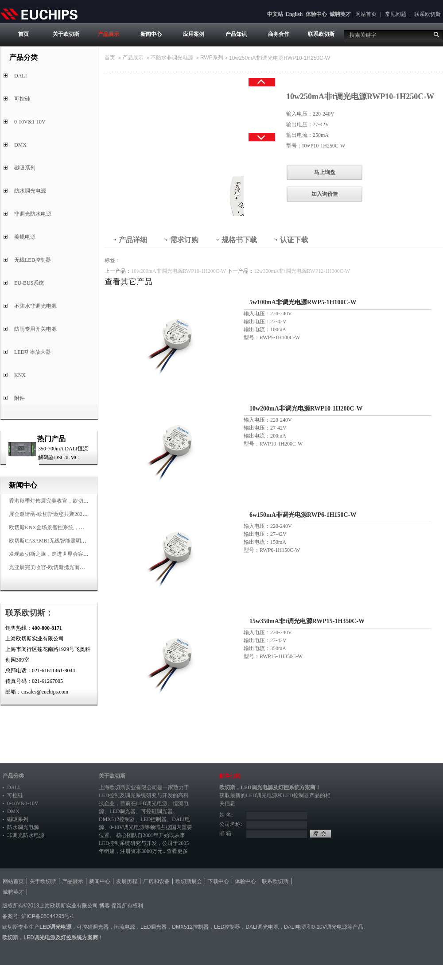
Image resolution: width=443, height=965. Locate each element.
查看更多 (177, 851)
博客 (104, 906)
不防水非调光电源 (35, 306)
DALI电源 (295, 927)
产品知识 (236, 34)
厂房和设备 (156, 881)
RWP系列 (211, 57)
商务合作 (278, 34)
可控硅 (22, 99)
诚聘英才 (340, 14)
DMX (20, 145)
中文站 (275, 14)
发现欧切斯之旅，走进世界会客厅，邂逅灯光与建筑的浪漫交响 (83, 554)
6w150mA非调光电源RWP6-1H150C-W (302, 515)
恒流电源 (124, 927)
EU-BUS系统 (29, 283)
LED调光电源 (151, 803)
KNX (20, 375)
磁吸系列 (24, 168)
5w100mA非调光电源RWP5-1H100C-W (302, 302)
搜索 (436, 35)
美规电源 (24, 237)
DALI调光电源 (262, 927)
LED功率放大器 (32, 352)
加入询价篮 (324, 194)
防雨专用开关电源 (35, 329)
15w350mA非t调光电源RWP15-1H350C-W (307, 621)
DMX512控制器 (117, 819)
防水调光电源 (30, 191)
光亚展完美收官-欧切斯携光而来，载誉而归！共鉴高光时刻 (79, 567)
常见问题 (395, 14)
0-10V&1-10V (30, 122)
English (294, 14)
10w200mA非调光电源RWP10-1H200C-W (178, 271)
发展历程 (126, 881)
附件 (19, 398)
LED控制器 (153, 819)
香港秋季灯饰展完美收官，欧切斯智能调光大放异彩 (70, 501)
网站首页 (366, 14)
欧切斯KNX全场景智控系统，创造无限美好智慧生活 (70, 527)
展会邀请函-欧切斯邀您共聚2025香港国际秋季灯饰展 (71, 514)
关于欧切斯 (66, 34)
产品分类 (13, 776)
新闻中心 (151, 34)
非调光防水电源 (32, 214)
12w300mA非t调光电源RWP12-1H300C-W (302, 271)
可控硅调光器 (157, 811)
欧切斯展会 (188, 881)
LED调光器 (122, 811)
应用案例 (193, 34)
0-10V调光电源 (126, 827)
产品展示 (108, 34)
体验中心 (316, 14)
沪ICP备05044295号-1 (47, 916)
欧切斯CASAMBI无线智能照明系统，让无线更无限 (69, 541)
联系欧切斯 (427, 14)
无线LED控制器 (32, 260)
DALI (20, 76)
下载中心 (218, 881)
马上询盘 (324, 172)
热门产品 (51, 438)
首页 (23, 34)
